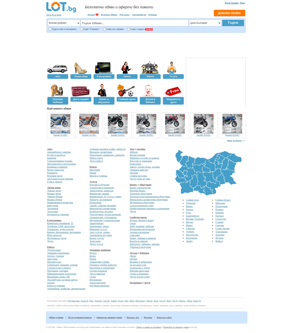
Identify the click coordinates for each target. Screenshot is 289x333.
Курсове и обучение (99, 184)
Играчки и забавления (141, 262)
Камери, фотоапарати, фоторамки (64, 232)
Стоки (92, 276)
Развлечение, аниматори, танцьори (106, 155)
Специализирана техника (59, 161)
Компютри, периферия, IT (60, 223)
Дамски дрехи (54, 190)
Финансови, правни (99, 193)
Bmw (169, 301)
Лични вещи (54, 187)
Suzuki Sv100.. (60, 135)
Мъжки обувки (54, 199)
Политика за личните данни (176, 327)
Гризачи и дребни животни (103, 265)
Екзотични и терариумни (102, 267)
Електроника (54, 220)
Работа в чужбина (56, 285)
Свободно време (138, 217)
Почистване (95, 202)
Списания (135, 235)
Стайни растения (138, 175)
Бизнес (133, 184)
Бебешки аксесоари (139, 270)
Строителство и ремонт (59, 267)
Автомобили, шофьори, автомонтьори (66, 288)
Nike (91, 301)
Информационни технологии (61, 273)
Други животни (97, 273)
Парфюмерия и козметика (60, 202)
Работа (51, 247)
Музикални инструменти (142, 229)
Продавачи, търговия (57, 270)
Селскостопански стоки (141, 205)
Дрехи (133, 256)
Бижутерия (52, 205)
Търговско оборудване (141, 193)
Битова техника (137, 155)
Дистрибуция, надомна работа (62, 279)
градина (140, 149)
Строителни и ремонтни (101, 187)
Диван (189, 301)
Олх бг (162, 301)
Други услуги (96, 244)
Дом (132, 149)
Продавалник (73, 301)
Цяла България (53, 14)
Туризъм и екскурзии (140, 247)
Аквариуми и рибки (99, 262)
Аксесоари (52, 211)
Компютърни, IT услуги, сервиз (105, 196)
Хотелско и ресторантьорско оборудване (150, 196)
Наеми (92, 172)
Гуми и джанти (54, 181)
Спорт (133, 223)
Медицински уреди (57, 238)
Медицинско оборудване (142, 202)
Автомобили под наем (100, 235)
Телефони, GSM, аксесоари (61, 226)
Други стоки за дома (140, 178)
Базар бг (84, 301)
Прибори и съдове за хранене (144, 158)
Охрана (51, 282)
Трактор (98, 301)
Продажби (94, 169)
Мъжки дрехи (54, 193)
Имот (132, 301)
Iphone (150, 301)
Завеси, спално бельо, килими (145, 167)
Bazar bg (197, 301)
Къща (120, 301)
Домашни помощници (58, 253)
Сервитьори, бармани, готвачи (62, 265)
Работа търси (96, 158)
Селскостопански (98, 270)
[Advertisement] (145, 45)
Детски (133, 253)
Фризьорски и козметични (102, 208)
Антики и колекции (139, 232)
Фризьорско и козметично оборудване (149, 199)
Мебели (134, 152)
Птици (92, 259)
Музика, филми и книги (142, 220)
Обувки (133, 259)
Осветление (135, 164)
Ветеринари (95, 279)
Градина (134, 172)
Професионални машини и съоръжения (149, 208)
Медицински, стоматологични (104, 220)
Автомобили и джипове (59, 152)
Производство (54, 262)
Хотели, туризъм (55, 256)
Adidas (114, 301)
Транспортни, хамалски (101, 190)
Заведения (52, 259)
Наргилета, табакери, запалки (145, 244)
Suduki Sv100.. (89, 135)
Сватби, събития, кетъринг (102, 205)
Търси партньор (97, 282)
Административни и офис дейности (107, 149)
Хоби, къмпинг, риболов (142, 226)
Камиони (51, 158)
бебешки (144, 253)
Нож (126, 301)
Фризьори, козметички (100, 152)
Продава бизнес (138, 190)
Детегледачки (54, 250)
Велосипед (140, 301)
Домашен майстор (139, 169)
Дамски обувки (54, 196)
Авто (50, 149)
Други (50, 241)
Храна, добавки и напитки (143, 238)
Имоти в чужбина (98, 175)
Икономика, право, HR (58, 276)
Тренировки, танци (99, 226)
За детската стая (138, 265)
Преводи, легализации (100, 199)
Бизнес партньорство (140, 187)
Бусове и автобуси (56, 155)
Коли (156, 301)
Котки (92, 256)
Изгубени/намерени (99, 285)
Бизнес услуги (96, 238)
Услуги (93, 181)
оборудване (145, 184)
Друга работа (96, 161)
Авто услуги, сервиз (99, 232)
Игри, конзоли (54, 235)
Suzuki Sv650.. (118, 135)
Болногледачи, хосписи (101, 211)
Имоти (93, 167)
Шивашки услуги (98, 229)
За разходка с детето (140, 267)
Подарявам (136, 282)
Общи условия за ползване (148, 327)
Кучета (92, 253)
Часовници (52, 208)
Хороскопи (95, 241)
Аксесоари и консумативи (60, 178)
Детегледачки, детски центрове (105, 214)
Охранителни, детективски (103, 217)
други (147, 282)
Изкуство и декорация (141, 161)
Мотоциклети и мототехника (61, 164)
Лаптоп (106, 301)
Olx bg (175, 301)
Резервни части (55, 175)
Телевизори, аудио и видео (60, 229)
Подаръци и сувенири (58, 214)
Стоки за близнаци (139, 273)
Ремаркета (52, 172)
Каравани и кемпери (57, 167)
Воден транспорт (55, 169)
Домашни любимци (99, 250)
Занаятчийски (96, 223)
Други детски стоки (140, 276)
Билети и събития (139, 241)
